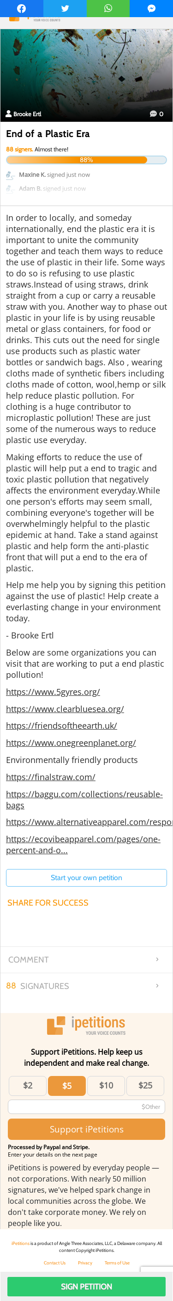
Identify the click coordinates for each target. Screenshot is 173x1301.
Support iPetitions (87, 1129)
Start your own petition (86, 877)
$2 (27, 1085)
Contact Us (55, 1263)
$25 (145, 1085)
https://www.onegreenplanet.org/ (71, 742)
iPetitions (21, 1243)
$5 (67, 1085)
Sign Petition (86, 1286)
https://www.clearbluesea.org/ (65, 708)
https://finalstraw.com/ (50, 776)
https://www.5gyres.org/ (53, 691)
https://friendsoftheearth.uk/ (61, 725)
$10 (106, 1085)
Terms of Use (117, 1263)
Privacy (85, 1263)
